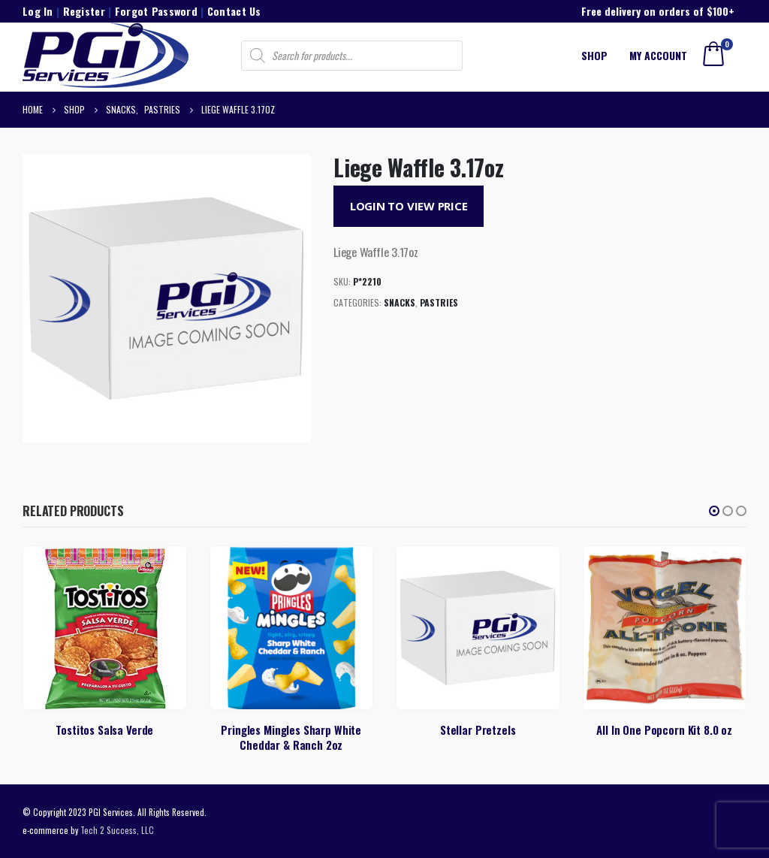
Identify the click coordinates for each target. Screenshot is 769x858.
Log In (38, 11)
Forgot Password (156, 11)
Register (84, 11)
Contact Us (234, 11)
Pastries (439, 302)
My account (658, 55)
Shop (594, 55)
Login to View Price (409, 205)
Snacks (399, 302)
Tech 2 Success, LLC (117, 829)
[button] (714, 511)
